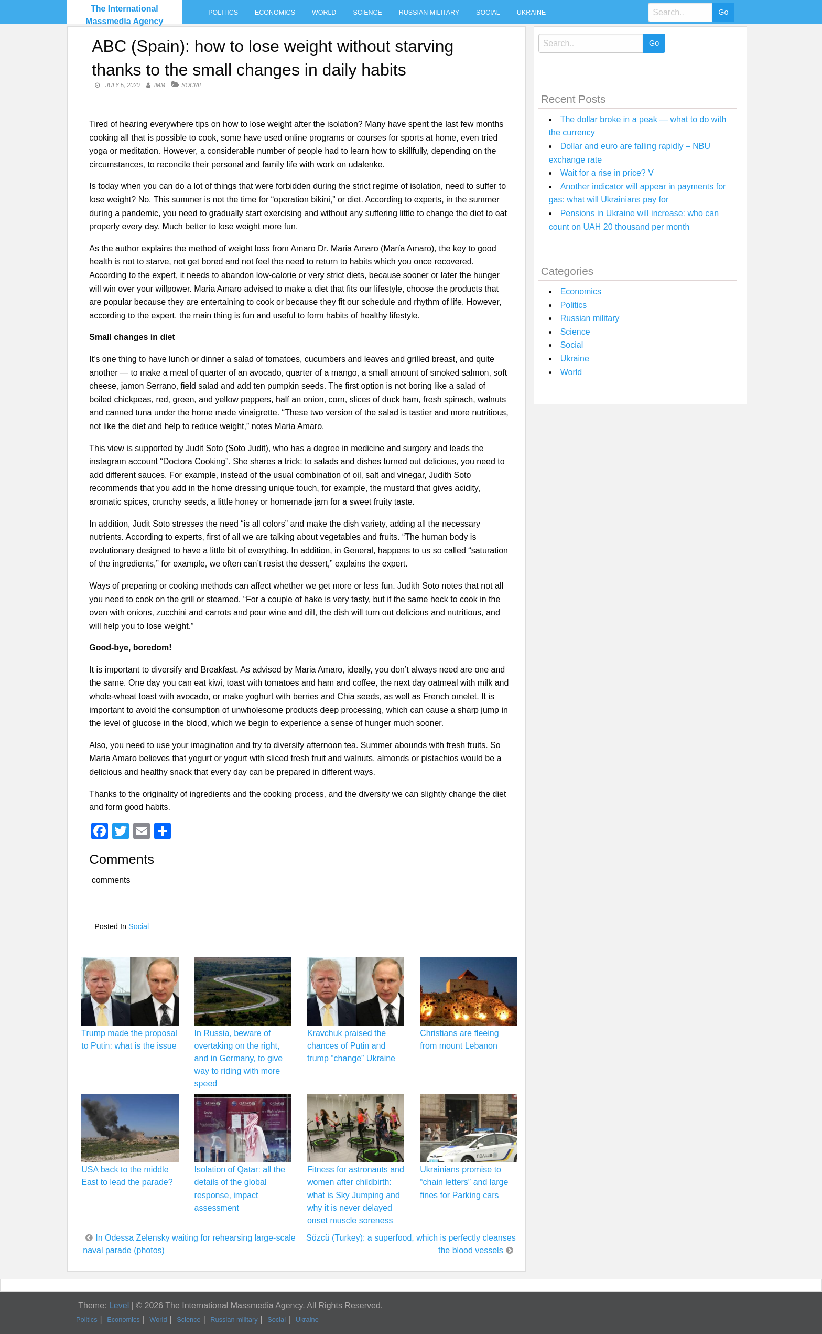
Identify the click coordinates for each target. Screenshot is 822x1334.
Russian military (429, 12)
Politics (223, 12)
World (324, 12)
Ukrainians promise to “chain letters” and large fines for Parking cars (464, 1182)
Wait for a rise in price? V (607, 172)
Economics (275, 12)
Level (119, 1305)
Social (488, 12)
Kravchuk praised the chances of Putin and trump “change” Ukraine (351, 1046)
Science (367, 12)
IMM (159, 85)
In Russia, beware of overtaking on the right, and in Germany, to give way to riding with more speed (238, 1058)
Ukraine (531, 12)
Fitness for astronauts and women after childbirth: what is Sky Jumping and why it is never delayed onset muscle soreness (355, 1195)
